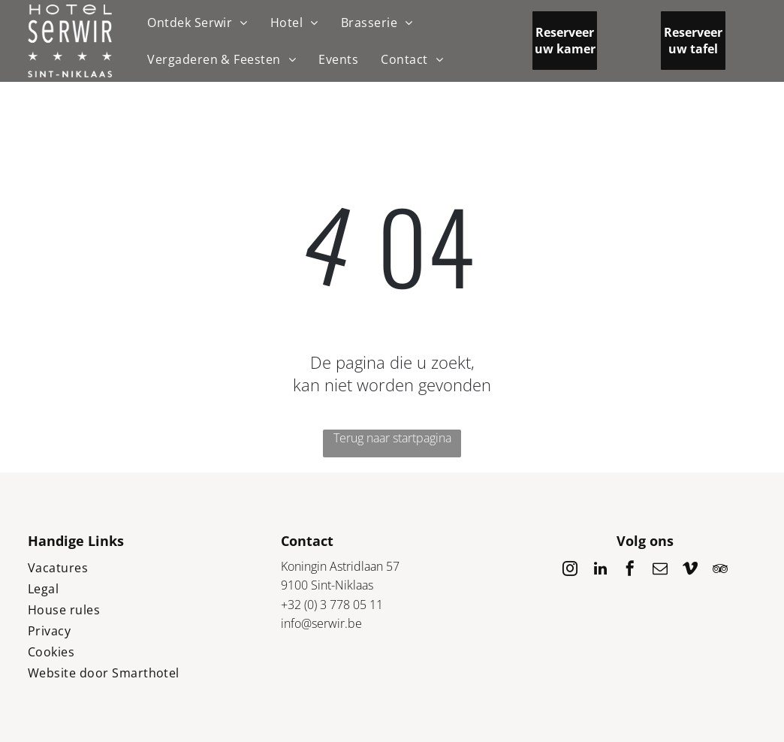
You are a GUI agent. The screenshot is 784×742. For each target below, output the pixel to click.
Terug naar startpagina (392, 438)
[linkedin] (600, 570)
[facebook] (630, 570)
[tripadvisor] (720, 570)
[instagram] (570, 570)
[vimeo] (690, 570)
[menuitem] (197, 23)
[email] (660, 570)
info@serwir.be (321, 623)
